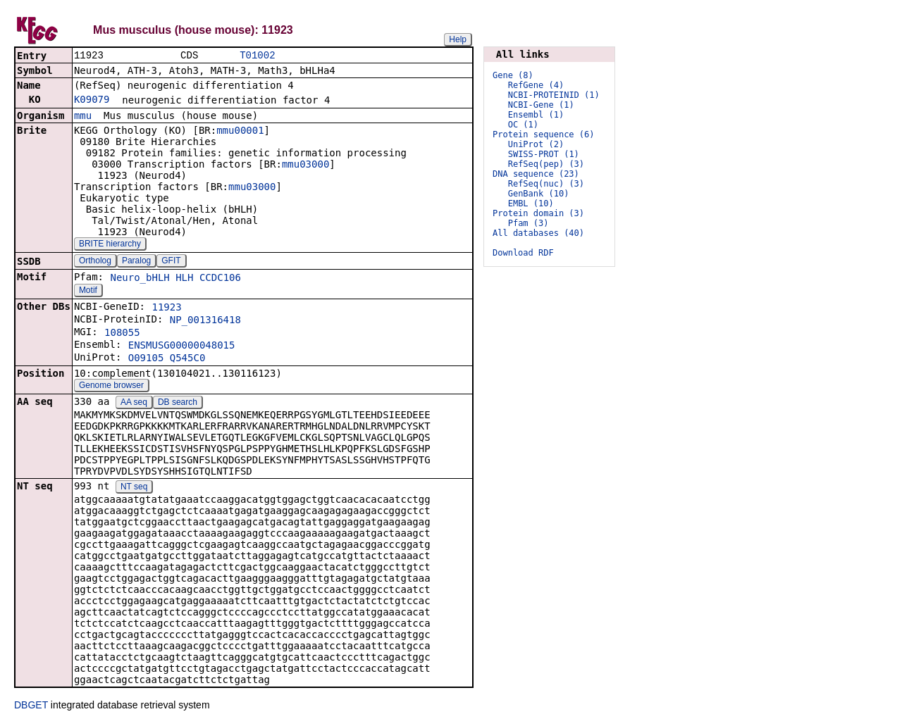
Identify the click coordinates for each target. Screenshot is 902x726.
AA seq (134, 403)
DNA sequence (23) (536, 174)
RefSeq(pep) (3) (546, 164)
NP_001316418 (205, 321)
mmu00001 (240, 131)
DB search (177, 403)
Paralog (136, 262)
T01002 (257, 56)
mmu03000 (305, 165)
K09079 (92, 100)
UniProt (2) (536, 144)
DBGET (31, 706)
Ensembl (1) (536, 115)
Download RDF (523, 253)
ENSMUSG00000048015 (181, 346)
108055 (122, 333)
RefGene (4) (536, 85)
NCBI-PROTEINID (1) (554, 95)
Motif (88, 291)
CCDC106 (220, 278)
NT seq (134, 488)
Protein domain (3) (538, 213)
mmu (83, 117)
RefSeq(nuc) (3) (546, 184)
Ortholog (95, 262)
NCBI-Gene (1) (541, 105)
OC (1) (523, 125)
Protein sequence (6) (544, 134)
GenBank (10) (538, 194)
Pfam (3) (528, 223)
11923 (166, 308)
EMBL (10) (531, 203)
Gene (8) (513, 75)
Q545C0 (188, 359)
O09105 (146, 359)
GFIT (170, 262)
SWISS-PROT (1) (543, 154)
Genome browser (111, 387)
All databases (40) (538, 233)
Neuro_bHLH (139, 278)
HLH (184, 278)
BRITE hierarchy (110, 245)
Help (458, 39)
